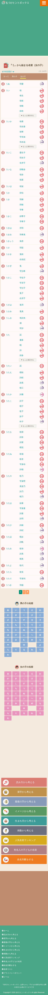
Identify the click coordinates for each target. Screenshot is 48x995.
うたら (9, 572)
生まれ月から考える (25, 821)
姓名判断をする (25, 859)
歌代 (21, 565)
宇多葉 (22, 508)
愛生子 (22, 152)
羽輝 (21, 199)
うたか (9, 394)
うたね (9, 454)
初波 (21, 186)
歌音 (21, 459)
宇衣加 (22, 137)
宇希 (21, 210)
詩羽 (21, 518)
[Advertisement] (24, 31)
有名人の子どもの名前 (25, 850)
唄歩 (21, 537)
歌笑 (21, 572)
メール (5, 977)
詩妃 (21, 530)
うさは (9, 305)
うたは (9, 503)
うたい (9, 366)
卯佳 (21, 193)
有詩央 (22, 318)
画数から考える (25, 830)
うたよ (9, 565)
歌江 (21, 388)
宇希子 (22, 221)
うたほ (9, 537)
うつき (9, 585)
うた (8, 335)
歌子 (21, 411)
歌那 (21, 432)
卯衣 (21, 111)
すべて (6, 76)
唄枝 (21, 372)
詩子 (21, 401)
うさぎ (9, 266)
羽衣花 (22, 142)
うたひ (9, 525)
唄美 (21, 559)
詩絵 (21, 377)
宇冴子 (22, 283)
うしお (9, 318)
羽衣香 (22, 126)
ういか (9, 121)
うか (8, 193)
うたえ (9, 372)
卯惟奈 (22, 169)
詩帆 (21, 542)
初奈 (21, 174)
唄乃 (21, 496)
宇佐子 (22, 278)
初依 (21, 101)
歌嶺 (21, 454)
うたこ (9, 401)
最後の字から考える (25, 801)
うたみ (9, 548)
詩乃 (21, 491)
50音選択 (8, 72)
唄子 (21, 406)
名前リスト (7, 969)
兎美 (21, 311)
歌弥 (21, 548)
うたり (9, 578)
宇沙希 (22, 271)
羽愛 (21, 84)
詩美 (21, 554)
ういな (9, 169)
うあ (8, 84)
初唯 (21, 106)
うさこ (9, 278)
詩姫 (21, 525)
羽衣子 (22, 158)
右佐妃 (22, 259)
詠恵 (21, 383)
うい (8, 90)
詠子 (21, 416)
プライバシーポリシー (12, 973)
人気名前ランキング (25, 840)
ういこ (9, 152)
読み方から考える (25, 782)
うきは (9, 228)
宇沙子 (22, 288)
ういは (9, 186)
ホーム (5, 931)
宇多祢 (22, 464)
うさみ (9, 311)
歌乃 (21, 476)
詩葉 (21, 513)
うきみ (9, 234)
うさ (8, 248)
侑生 (21, 95)
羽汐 (21, 328)
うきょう (10, 241)
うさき (9, 254)
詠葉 (21, 503)
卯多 (21, 355)
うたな (9, 432)
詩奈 (21, 437)
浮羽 (21, 228)
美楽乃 (22, 486)
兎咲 (21, 254)
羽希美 (22, 234)
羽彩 (21, 248)
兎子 (21, 293)
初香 (21, 121)
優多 (21, 340)
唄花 (21, 447)
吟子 (21, 421)
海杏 (21, 241)
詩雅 (21, 394)
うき (8, 199)
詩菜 (21, 442)
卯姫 (21, 204)
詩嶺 (21, 469)
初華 (21, 132)
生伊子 (22, 163)
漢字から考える (25, 792)
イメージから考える (25, 811)
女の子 (23, 76)
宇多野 (22, 481)
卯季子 (22, 216)
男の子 (14, 76)
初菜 (21, 180)
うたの (9, 476)
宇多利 (22, 578)
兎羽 (21, 305)
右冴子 (22, 298)
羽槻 (21, 585)
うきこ (9, 216)
